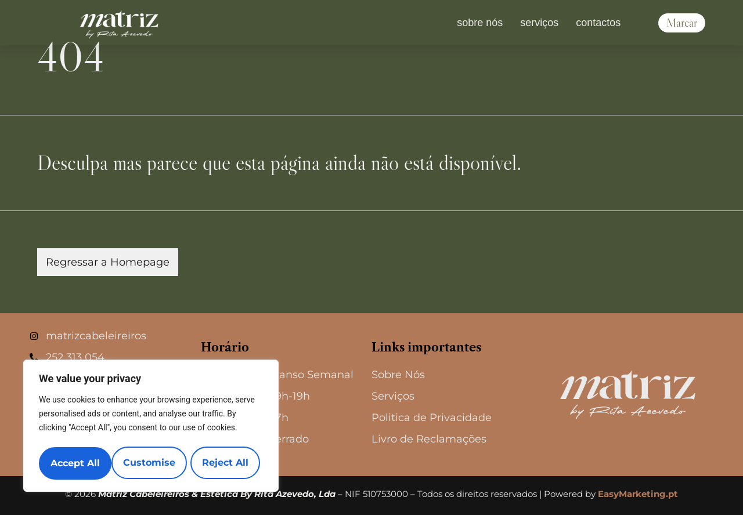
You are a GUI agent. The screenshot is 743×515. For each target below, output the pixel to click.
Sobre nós (480, 22)
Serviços (539, 22)
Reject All (152, 463)
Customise (76, 463)
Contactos (598, 22)
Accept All (227, 463)
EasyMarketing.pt (638, 493)
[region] (151, 427)
